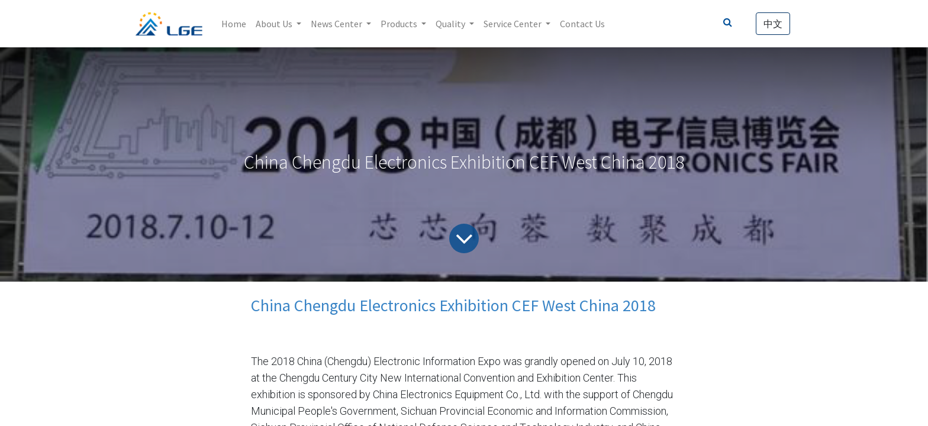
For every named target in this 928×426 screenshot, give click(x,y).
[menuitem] (234, 24)
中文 (772, 24)
